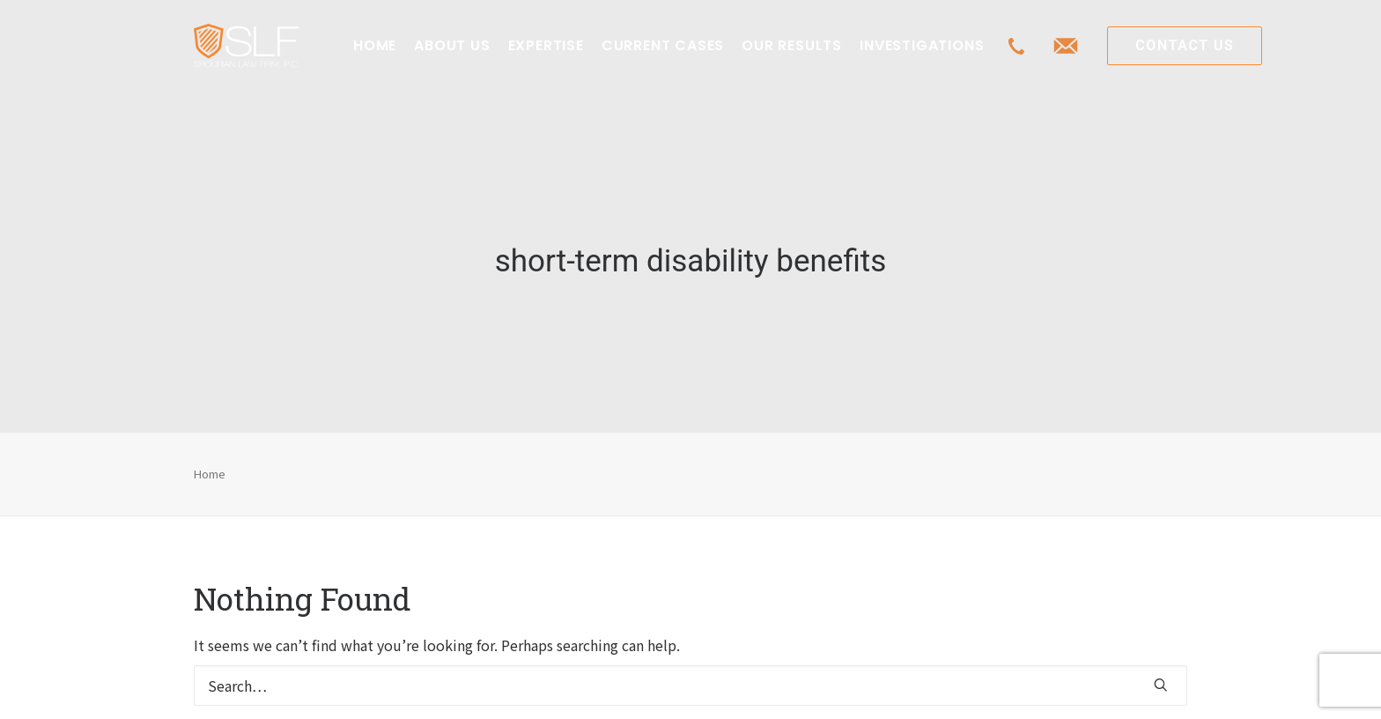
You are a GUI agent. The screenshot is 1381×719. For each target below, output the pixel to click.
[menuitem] (374, 46)
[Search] (690, 675)
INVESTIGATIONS (922, 45)
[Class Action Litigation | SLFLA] (246, 46)
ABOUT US (452, 45)
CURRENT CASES (663, 45)
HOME (374, 45)
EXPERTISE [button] (546, 45)
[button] (1161, 674)
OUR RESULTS (792, 45)
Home (209, 462)
